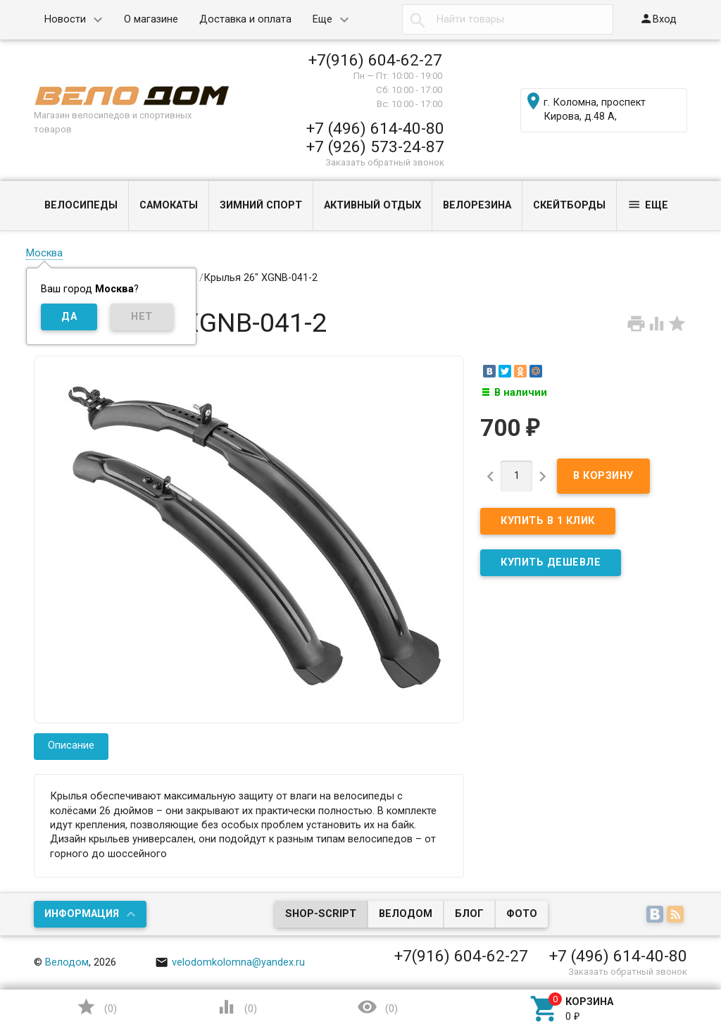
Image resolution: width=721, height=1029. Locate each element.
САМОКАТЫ (168, 205)
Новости (65, 19)
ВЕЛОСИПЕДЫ (81, 205)
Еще (322, 19)
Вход (658, 18)
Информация (81, 914)
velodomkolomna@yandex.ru (230, 962)
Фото (521, 914)
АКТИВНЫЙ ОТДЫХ (372, 205)
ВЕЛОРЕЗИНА (477, 205)
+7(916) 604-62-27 (375, 60)
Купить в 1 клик (548, 521)
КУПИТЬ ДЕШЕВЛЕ (551, 562)
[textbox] (507, 19)
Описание (71, 746)
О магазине (151, 19)
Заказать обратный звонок (384, 162)
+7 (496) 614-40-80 (375, 128)
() (96, 1007)
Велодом (405, 914)
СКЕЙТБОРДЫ (569, 205)
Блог (469, 914)
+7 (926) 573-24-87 (375, 146)
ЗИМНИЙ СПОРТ (261, 205)
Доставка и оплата (245, 19)
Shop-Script (320, 914)
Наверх (662, 961)
